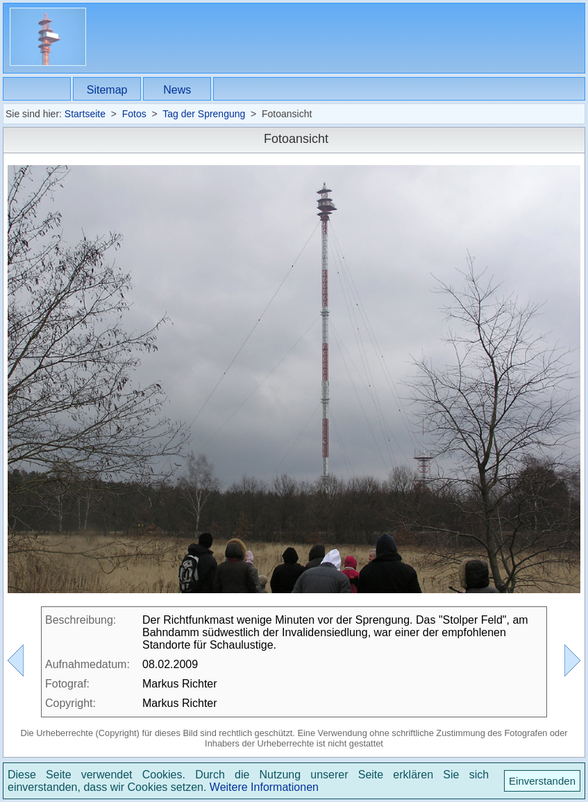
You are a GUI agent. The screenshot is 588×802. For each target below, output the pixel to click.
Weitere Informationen (264, 787)
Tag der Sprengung (203, 113)
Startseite (85, 113)
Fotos (134, 113)
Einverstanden (542, 781)
